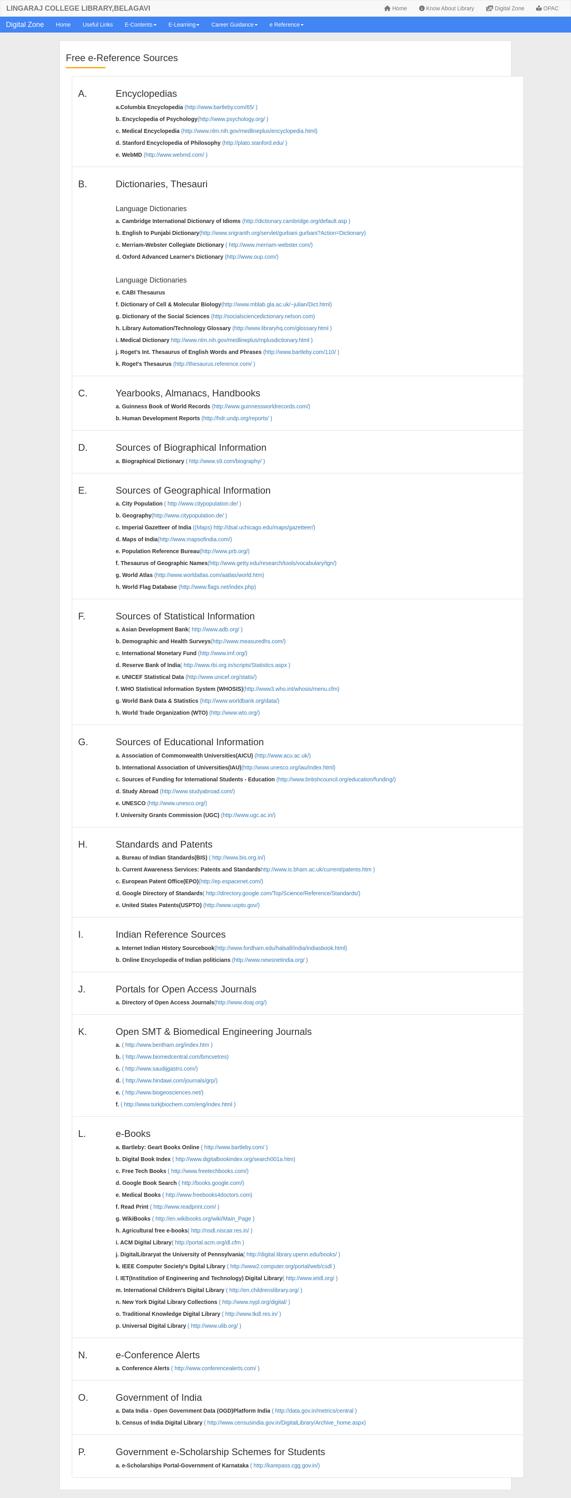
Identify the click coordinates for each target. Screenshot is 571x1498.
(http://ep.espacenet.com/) (231, 881)
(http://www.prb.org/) (224, 551)
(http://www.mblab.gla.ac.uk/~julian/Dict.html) (276, 304)
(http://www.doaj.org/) (240, 1002)
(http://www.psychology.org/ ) (232, 119)
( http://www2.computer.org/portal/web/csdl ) (281, 1266)
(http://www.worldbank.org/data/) (240, 701)
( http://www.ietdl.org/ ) (309, 1278)
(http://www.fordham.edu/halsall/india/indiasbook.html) (281, 948)
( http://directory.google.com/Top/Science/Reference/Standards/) (281, 893)
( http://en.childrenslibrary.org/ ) (264, 1290)
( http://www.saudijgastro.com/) (159, 1068)
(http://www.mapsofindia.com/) (195, 539)
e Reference (287, 24)
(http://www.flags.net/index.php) (217, 587)
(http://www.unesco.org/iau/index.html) (288, 767)
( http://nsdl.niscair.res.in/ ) (220, 1230)
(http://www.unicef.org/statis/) (221, 677)
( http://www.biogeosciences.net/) (162, 1092)
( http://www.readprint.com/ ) (184, 1207)
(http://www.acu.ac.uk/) (283, 755)
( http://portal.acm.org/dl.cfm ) (208, 1242)
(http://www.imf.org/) (222, 653)
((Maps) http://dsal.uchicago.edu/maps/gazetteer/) (254, 527)
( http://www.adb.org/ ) (215, 629)
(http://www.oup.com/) (251, 257)
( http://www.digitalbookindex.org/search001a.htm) (233, 1159)
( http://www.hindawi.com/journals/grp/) (169, 1080)
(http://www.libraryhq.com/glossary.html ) (282, 328)
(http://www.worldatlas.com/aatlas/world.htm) (209, 575)
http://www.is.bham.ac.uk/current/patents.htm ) (318, 869)
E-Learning (184, 24)
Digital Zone (505, 8)
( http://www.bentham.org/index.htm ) (167, 1045)
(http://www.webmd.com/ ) (175, 155)
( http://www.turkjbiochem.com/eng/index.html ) (178, 1104)
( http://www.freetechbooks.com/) (208, 1171)
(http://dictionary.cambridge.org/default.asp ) (296, 221)
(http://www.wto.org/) (234, 713)
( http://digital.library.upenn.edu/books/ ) (291, 1254)
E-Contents (141, 24)
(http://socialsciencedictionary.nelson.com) (263, 316)
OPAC (547, 8)
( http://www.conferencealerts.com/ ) (215, 1368)
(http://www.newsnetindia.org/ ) (270, 960)
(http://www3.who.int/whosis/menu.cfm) (291, 689)
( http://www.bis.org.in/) (237, 857)
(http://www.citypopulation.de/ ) (189, 515)
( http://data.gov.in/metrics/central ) (314, 1411)
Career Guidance (234, 24)
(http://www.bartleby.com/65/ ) (220, 107)
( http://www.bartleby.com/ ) (234, 1147)
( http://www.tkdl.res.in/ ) (251, 1314)
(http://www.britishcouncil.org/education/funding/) (336, 779)
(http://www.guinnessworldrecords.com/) (261, 406)
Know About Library (446, 8)
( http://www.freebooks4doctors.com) (207, 1195)
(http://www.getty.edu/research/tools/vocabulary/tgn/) (272, 563)
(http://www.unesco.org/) (177, 803)
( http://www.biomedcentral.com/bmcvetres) (175, 1057)
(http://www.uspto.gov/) (231, 905)
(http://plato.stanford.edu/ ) (254, 143)
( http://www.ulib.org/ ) (214, 1326)
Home (395, 8)
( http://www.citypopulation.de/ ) (202, 503)
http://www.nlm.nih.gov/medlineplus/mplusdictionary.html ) (242, 340)
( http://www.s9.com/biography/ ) (225, 461)
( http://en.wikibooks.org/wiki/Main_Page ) (203, 1218)
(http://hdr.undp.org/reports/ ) (236, 418)
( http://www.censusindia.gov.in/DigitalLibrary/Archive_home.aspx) (285, 1422)
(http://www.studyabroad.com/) (197, 791)
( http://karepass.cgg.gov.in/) (285, 1465)
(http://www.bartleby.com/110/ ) (301, 352)
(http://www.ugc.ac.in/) (248, 815)
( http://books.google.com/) (211, 1183)
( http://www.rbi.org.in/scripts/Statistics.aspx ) (235, 665)
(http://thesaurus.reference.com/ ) (214, 364)
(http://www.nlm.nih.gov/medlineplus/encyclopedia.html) (249, 131)
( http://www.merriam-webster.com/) (269, 245)
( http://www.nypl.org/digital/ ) (254, 1302)
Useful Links (97, 24)
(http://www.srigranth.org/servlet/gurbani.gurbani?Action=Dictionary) (282, 233)
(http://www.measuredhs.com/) (248, 641)
